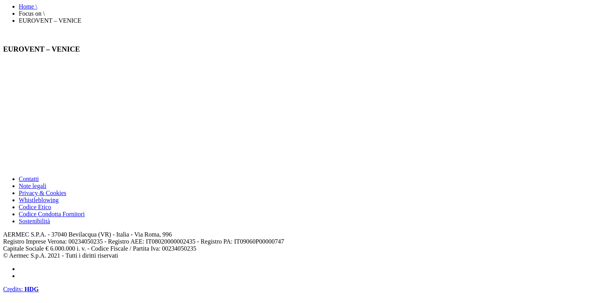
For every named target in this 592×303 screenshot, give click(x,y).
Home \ (28, 6)
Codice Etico (35, 207)
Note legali (32, 186)
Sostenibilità (34, 221)
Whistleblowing (39, 200)
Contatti (29, 179)
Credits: (21, 289)
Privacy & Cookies (42, 193)
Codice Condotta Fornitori (52, 214)
